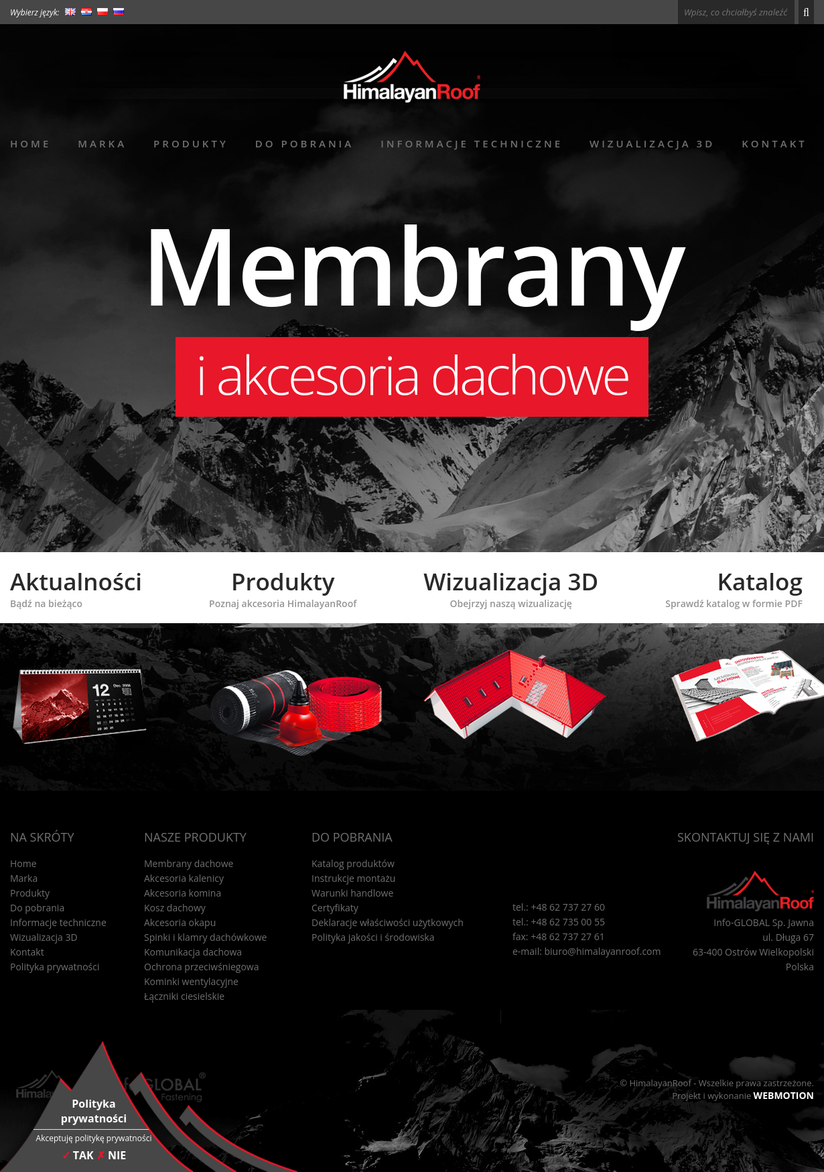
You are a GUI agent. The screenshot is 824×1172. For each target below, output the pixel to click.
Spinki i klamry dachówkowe (205, 937)
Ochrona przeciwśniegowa (201, 966)
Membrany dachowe (189, 863)
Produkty (190, 143)
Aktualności (76, 588)
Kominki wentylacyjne (191, 981)
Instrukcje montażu (353, 878)
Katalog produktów (353, 863)
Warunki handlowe (352, 893)
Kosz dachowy (175, 907)
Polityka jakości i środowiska (373, 937)
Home (30, 143)
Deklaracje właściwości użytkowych (388, 922)
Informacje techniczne (472, 143)
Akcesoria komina (182, 893)
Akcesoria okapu (180, 922)
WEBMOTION (784, 1095)
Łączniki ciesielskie (184, 996)
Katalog (734, 588)
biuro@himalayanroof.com (603, 951)
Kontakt (774, 143)
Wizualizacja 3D (652, 143)
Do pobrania (304, 143)
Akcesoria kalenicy (184, 878)
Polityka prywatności (55, 966)
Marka (102, 143)
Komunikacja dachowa (193, 952)
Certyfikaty (335, 907)
